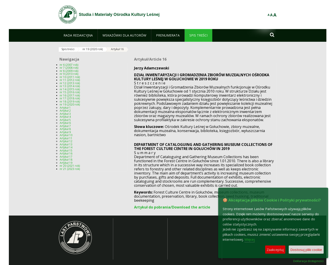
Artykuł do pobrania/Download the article (172, 207)
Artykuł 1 (65, 108)
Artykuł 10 (66, 135)
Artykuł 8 (65, 129)
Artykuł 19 (66, 163)
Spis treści (67, 49)
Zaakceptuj (275, 249)
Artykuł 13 (66, 144)
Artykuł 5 (65, 120)
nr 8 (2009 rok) (69, 71)
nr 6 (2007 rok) (69, 65)
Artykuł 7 (65, 126)
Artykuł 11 (66, 138)
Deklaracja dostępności (308, 261)
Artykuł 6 (65, 123)
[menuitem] (78, 35)
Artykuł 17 (66, 157)
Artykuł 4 (65, 117)
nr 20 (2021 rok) (70, 166)
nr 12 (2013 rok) (70, 83)
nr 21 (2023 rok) (70, 169)
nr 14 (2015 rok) (70, 89)
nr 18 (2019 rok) (70, 101)
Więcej (250, 239)
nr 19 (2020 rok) (93, 49)
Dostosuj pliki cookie (306, 249)
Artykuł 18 (66, 160)
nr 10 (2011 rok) (70, 77)
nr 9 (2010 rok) (69, 74)
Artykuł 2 (65, 111)
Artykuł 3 (65, 114)
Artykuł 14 (66, 147)
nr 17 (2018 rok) (70, 98)
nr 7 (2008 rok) (69, 68)
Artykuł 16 (117, 49)
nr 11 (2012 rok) (70, 80)
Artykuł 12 (66, 141)
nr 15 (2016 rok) (70, 92)
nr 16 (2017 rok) (70, 95)
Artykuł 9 (65, 132)
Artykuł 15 (66, 150)
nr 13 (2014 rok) (70, 86)
